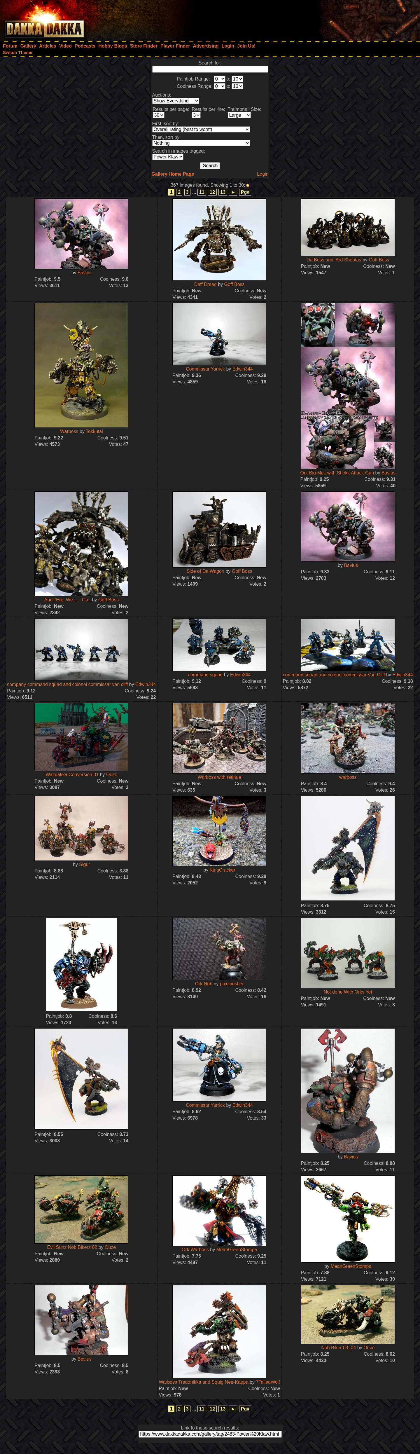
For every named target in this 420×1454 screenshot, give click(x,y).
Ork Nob (204, 983)
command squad (205, 674)
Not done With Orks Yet (348, 991)
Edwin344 (242, 368)
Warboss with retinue (219, 777)
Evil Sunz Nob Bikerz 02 (72, 1247)
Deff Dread (205, 284)
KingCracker (222, 869)
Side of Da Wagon (205, 571)
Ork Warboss (195, 1249)
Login (262, 174)
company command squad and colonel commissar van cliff (67, 684)
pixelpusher (232, 983)
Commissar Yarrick (205, 368)
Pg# (245, 192)
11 (201, 192)
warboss (348, 777)
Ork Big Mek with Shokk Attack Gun (337, 472)
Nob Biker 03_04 (338, 1347)
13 (222, 192)
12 (212, 192)
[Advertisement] (341, 19)
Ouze (111, 774)
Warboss (69, 431)
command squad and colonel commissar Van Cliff (334, 674)
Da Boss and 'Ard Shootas (334, 259)
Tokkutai (94, 431)
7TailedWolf (268, 1382)
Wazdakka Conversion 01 (72, 774)
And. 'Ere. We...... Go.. (67, 599)
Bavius (85, 272)
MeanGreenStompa (236, 1249)
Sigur (84, 864)
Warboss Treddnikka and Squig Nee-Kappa (203, 1382)
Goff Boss (234, 284)
